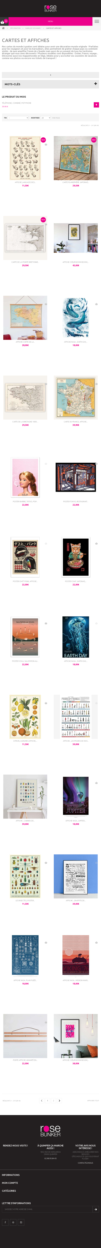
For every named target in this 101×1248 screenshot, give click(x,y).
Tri (5, 118)
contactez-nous (85, 1163)
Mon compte (10, 1183)
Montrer (35, 118)
